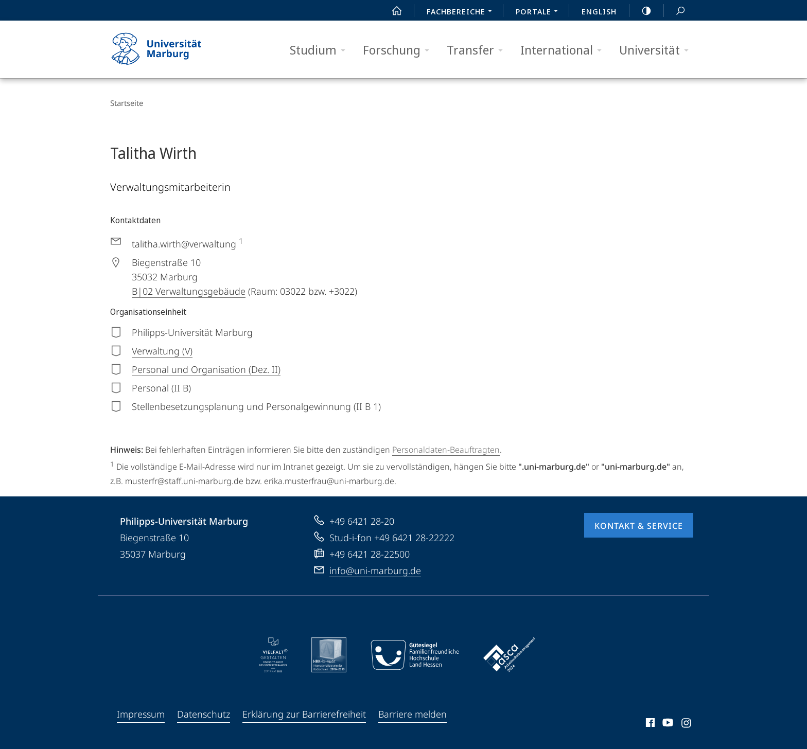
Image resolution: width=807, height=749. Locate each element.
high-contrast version (640, 10)
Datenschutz (203, 714)
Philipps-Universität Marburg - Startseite (165, 49)
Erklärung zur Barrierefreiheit (304, 714)
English (599, 11)
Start (391, 10)
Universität (657, 50)
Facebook (649, 724)
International (564, 50)
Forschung (399, 50)
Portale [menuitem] (540, 12)
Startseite (126, 103)
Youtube (666, 724)
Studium (321, 50)
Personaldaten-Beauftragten (446, 449)
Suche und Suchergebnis (675, 11)
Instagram (686, 724)
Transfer (478, 50)
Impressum (141, 714)
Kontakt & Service (638, 525)
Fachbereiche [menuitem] (462, 12)
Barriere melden (412, 714)
